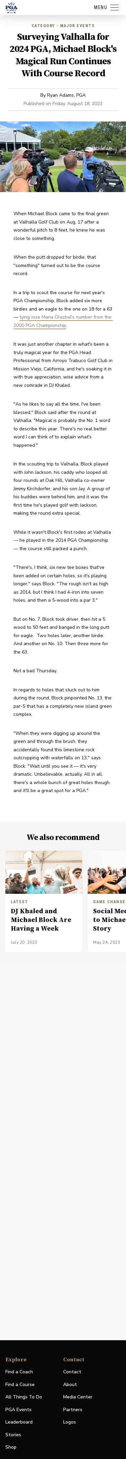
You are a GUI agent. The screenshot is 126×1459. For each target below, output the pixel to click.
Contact (72, 1372)
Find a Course (20, 1384)
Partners (72, 1409)
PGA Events (18, 1409)
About (70, 1384)
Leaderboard (19, 1422)
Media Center (77, 1397)
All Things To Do (23, 1397)
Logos (69, 1422)
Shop (10, 1447)
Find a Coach (19, 1372)
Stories (13, 1435)
